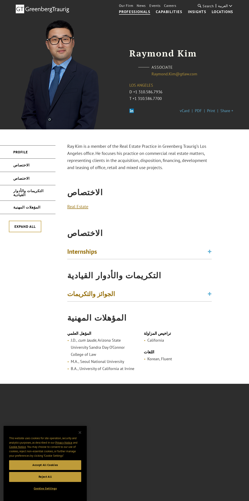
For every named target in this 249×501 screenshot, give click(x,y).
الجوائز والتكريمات (91, 295)
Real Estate (77, 208)
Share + (226, 110)
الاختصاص (21, 165)
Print (211, 110)
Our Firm (126, 6)
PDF (198, 110)
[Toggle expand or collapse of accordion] (210, 253)
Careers (170, 6)
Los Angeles (141, 85)
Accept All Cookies (45, 470)
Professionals (134, 12)
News (141, 6)
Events (154, 6)
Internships (82, 253)
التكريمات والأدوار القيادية (28, 193)
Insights (197, 12)
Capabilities (169, 12)
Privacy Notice (63, 448)
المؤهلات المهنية (26, 207)
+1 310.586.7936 (147, 91)
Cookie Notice (17, 452)
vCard (185, 110)
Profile (20, 152)
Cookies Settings (45, 494)
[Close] (80, 438)
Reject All (45, 482)
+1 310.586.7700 (147, 98)
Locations (222, 12)
